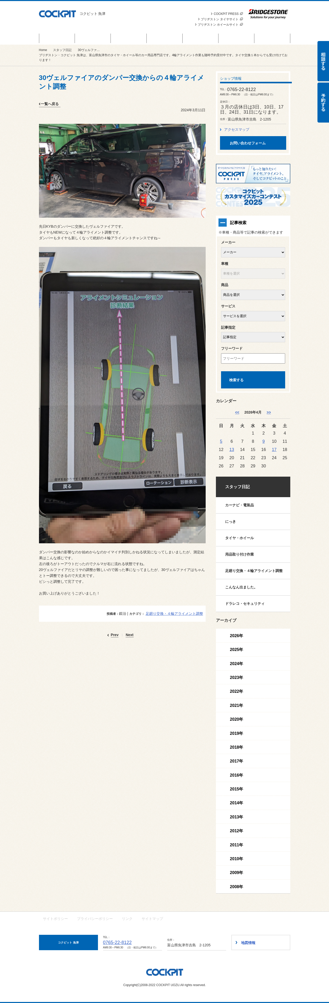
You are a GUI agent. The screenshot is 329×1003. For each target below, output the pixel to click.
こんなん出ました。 (241, 587)
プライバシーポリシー (95, 919)
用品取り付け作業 (239, 554)
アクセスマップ (236, 129)
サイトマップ (152, 919)
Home (43, 50)
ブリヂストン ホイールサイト (220, 24)
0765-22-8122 (117, 942)
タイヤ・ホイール (239, 538)
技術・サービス (236, 38)
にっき (230, 521)
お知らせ (128, 38)
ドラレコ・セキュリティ (245, 603)
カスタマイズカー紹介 (165, 38)
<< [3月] (237, 412)
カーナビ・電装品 (239, 505)
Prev (114, 635)
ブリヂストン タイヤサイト (222, 19)
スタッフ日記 (200, 38)
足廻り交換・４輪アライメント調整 (174, 613)
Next (129, 635)
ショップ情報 (272, 38)
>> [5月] (269, 412)
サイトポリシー (55, 919)
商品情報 (92, 38)
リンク (127, 919)
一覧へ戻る (50, 104)
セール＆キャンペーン (57, 38)
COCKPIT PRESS (228, 14)
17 (274, 449)
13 (232, 449)
